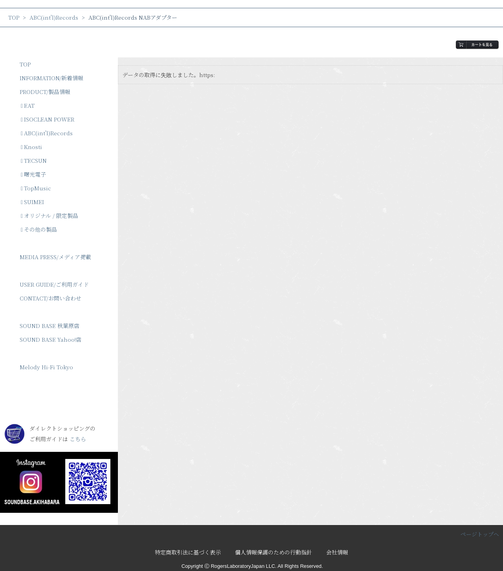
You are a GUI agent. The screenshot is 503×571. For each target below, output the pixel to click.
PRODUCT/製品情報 (45, 92)
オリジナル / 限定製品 (49, 215)
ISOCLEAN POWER (47, 119)
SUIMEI (32, 202)
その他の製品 (39, 229)
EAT (28, 105)
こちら (78, 439)
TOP (13, 17)
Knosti (31, 147)
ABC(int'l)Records (53, 17)
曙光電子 (33, 174)
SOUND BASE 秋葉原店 (49, 326)
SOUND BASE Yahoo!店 (50, 339)
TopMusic (36, 188)
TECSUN (34, 160)
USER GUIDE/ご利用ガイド (54, 284)
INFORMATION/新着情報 (51, 78)
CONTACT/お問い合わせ (50, 298)
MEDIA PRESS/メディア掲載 (55, 257)
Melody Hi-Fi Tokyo (46, 367)
